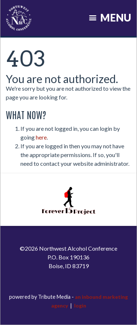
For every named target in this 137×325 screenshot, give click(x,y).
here (41, 137)
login (80, 305)
